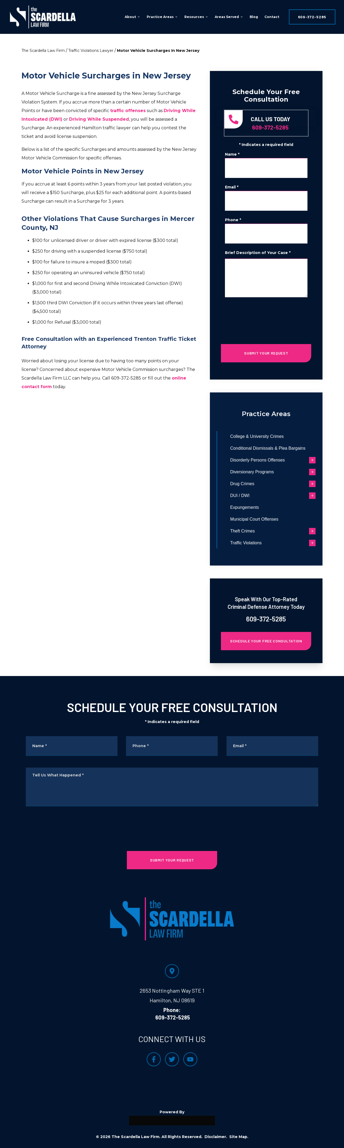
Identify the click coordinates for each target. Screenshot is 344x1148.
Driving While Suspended (99, 119)
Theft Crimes (254, 531)
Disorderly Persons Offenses (269, 460)
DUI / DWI (252, 495)
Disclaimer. (216, 1136)
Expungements (256, 507)
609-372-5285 (312, 17)
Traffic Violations (258, 543)
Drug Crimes (254, 483)
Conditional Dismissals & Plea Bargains (280, 448)
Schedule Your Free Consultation (266, 641)
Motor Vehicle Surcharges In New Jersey (158, 50)
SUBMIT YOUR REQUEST (266, 353)
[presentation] (266, 318)
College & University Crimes (269, 436)
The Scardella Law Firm (43, 50)
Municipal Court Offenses (266, 519)
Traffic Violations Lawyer (90, 50)
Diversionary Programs (264, 472)
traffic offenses (128, 110)
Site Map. (238, 1136)
